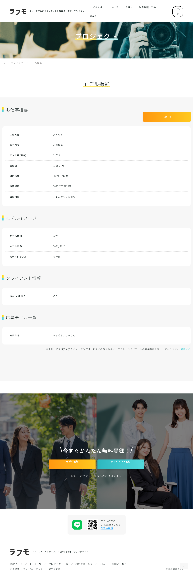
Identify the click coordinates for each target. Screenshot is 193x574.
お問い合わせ (119, 563)
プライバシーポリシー (34, 568)
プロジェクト (18, 62)
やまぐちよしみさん (64, 333)
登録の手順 (107, 528)
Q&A (102, 563)
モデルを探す (98, 7)
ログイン (175, 7)
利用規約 (14, 568)
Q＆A (159, 7)
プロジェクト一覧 (59, 563)
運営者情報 (54, 568)
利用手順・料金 (144, 7)
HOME (3, 62)
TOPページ (16, 563)
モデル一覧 (35, 563)
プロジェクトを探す (121, 7)
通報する (186, 346)
